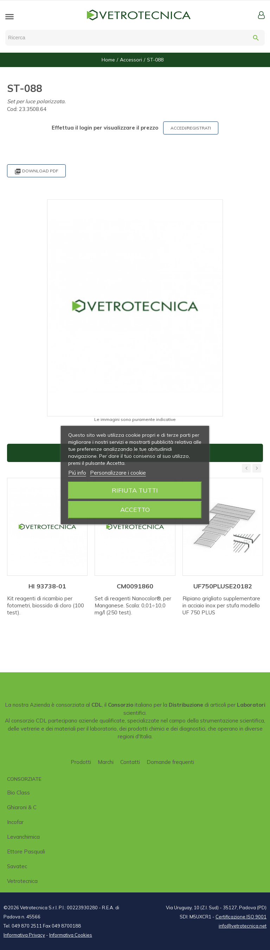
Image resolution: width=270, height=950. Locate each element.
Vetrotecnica (22, 881)
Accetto (135, 510)
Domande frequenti (170, 762)
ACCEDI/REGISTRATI (191, 128)
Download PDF (36, 171)
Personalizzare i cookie (118, 472)
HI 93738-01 (47, 586)
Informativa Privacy (24, 935)
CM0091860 (135, 586)
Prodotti (81, 762)
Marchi (106, 762)
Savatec (17, 866)
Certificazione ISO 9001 (241, 916)
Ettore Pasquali (26, 851)
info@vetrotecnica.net (242, 926)
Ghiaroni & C (22, 807)
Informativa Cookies (70, 935)
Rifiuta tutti (135, 490)
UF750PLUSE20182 (222, 586)
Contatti (130, 762)
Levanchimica (23, 836)
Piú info (77, 472)
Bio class (18, 792)
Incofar (15, 822)
